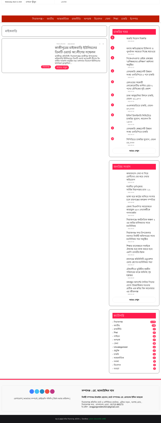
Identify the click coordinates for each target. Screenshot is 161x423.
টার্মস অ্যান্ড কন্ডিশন (61, 398)
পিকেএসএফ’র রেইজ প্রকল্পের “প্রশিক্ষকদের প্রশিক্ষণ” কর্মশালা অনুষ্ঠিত (140, 61)
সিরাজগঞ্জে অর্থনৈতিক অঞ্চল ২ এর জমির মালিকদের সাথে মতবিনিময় (140, 222)
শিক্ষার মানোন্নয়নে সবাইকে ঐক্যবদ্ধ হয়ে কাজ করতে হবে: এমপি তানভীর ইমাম (139, 249)
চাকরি (124, 18)
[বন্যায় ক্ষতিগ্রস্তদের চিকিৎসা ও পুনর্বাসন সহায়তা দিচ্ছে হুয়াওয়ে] (118, 51)
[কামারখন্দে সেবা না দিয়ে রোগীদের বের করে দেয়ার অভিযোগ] (118, 176)
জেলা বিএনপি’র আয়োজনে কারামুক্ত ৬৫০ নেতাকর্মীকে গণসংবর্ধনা (139, 209)
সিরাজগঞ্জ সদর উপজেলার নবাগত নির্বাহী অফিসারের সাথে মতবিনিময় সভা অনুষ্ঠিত (140, 236)
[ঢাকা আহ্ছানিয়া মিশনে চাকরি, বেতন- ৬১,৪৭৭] (118, 98)
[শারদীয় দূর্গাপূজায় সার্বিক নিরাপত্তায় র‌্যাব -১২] (118, 189)
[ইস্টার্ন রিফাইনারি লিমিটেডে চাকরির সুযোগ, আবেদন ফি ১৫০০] (118, 118)
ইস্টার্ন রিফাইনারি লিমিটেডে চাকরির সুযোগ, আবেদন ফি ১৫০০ (138, 118)
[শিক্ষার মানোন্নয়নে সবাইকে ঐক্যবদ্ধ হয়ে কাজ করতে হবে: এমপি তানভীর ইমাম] (118, 248)
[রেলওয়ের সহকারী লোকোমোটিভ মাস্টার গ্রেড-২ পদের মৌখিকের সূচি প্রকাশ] (118, 85)
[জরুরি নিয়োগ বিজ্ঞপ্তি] (118, 41)
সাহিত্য (117, 336)
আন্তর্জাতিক (63, 18)
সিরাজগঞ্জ (37, 18)
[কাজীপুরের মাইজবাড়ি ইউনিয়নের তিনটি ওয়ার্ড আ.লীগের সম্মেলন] (28, 56)
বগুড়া (116, 368)
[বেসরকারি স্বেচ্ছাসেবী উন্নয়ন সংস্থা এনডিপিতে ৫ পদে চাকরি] (118, 74)
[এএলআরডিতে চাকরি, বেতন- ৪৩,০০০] (118, 108)
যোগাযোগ (18, 398)
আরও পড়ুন (62, 67)
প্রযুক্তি (116, 350)
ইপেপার (134, 18)
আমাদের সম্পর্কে (30, 398)
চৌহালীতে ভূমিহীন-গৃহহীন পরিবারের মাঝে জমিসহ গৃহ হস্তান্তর (138, 272)
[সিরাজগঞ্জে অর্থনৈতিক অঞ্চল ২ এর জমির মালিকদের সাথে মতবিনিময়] (118, 222)
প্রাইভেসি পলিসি (45, 398)
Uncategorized (120, 347)
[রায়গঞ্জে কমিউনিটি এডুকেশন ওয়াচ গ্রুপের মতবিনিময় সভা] (118, 261)
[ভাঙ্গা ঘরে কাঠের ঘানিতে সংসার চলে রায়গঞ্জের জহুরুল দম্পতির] (118, 199)
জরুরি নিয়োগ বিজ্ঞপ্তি (136, 38)
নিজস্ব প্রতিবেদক (61, 44)
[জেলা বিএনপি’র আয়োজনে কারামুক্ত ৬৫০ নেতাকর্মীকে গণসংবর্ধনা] (118, 209)
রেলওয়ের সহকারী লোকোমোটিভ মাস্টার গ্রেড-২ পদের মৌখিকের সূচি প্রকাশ (139, 85)
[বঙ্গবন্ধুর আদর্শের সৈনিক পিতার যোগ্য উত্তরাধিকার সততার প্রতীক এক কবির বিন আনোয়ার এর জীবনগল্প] (118, 285)
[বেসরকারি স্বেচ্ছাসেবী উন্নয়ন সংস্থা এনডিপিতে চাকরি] (118, 131)
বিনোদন (98, 18)
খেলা (107, 18)
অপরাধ (87, 18)
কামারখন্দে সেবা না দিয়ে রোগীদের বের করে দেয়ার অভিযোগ (137, 176)
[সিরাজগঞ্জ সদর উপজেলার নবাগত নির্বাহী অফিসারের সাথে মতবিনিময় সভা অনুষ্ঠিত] (118, 235)
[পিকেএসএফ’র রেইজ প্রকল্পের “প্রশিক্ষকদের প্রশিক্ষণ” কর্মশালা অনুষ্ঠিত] (118, 61)
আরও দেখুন (134, 151)
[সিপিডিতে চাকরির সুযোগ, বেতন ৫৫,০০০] (118, 141)
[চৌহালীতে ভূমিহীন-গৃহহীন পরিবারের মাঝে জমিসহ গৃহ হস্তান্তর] (118, 271)
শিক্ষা (115, 18)
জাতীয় (50, 18)
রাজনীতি (76, 18)
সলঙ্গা (116, 361)
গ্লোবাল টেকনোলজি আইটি (97, 419)
